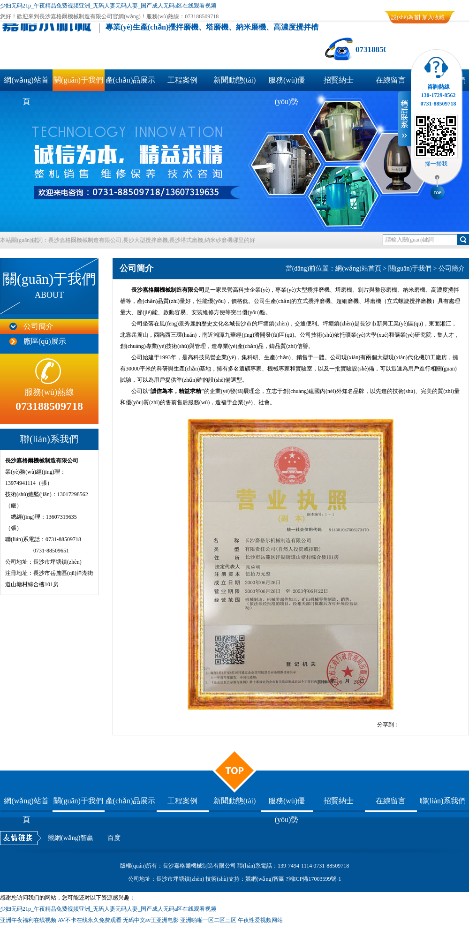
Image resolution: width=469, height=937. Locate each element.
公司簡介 (38, 326)
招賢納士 (339, 80)
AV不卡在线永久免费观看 (89, 920)
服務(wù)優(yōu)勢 (286, 83)
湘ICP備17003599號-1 (314, 879)
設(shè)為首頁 (405, 18)
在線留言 (391, 80)
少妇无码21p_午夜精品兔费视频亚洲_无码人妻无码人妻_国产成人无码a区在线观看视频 (108, 5)
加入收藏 (433, 17)
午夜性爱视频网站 (260, 920)
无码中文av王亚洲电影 (151, 920)
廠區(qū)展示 (44, 341)
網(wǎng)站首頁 (26, 83)
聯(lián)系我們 (443, 801)
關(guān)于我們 (78, 80)
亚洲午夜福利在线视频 (28, 920)
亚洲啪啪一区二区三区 (208, 920)
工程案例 (182, 80)
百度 (114, 837)
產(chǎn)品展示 (131, 80)
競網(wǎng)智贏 (70, 837)
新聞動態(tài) (234, 80)
